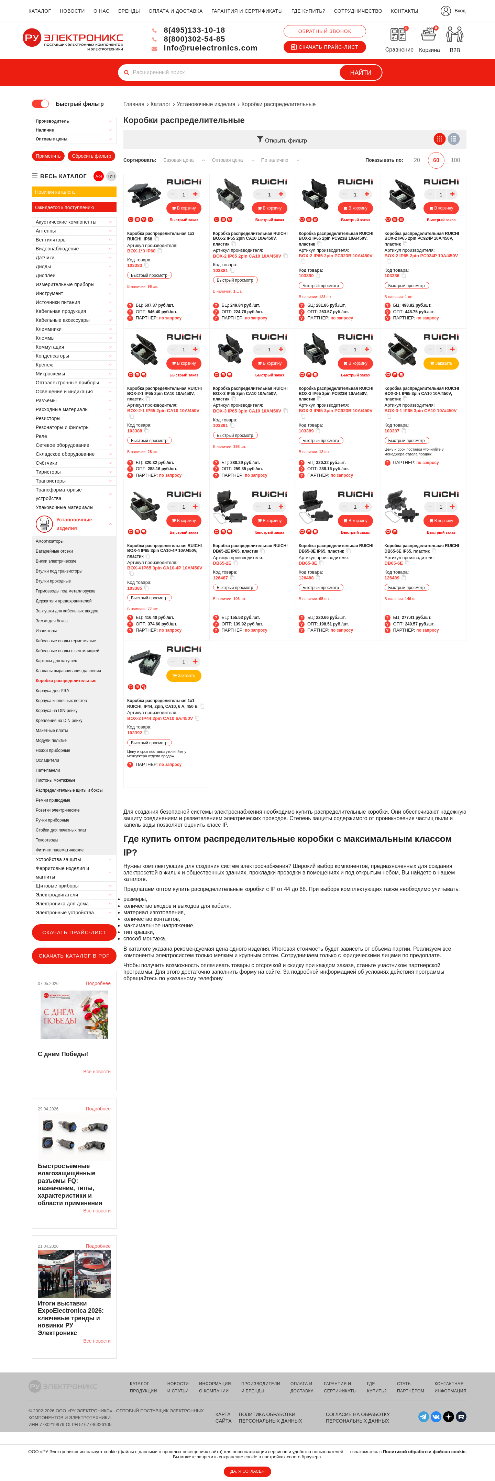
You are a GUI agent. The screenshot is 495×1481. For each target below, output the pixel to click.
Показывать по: (384, 160)
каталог (40, 11)
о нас (102, 11)
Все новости (97, 1071)
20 (417, 160)
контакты (404, 11)
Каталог (160, 104)
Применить (48, 156)
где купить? (308, 11)
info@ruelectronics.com (204, 48)
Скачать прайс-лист (325, 47)
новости (72, 11)
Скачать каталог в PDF (74, 956)
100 (455, 160)
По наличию (280, 160)
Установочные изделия (206, 104)
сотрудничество (358, 11)
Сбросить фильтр (91, 156)
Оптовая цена (233, 160)
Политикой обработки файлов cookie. (425, 1451)
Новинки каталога (55, 192)
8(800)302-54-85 (188, 39)
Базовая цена (184, 160)
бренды (129, 11)
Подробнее (98, 983)
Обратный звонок (324, 31)
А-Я (99, 176)
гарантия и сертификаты (247, 11)
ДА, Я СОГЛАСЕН (247, 1471)
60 (436, 160)
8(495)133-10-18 (188, 30)
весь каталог (63, 176)
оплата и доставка (175, 11)
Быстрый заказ (183, 220)
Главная (133, 104)
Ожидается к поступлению (64, 207)
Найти (361, 72)
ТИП (111, 176)
